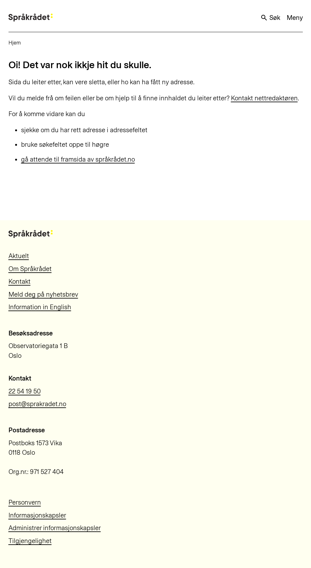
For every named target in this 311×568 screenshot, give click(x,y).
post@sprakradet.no (37, 404)
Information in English (40, 307)
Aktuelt (19, 256)
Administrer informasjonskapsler (55, 528)
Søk (270, 17)
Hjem (15, 42)
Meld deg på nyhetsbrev (43, 294)
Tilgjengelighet (30, 541)
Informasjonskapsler (37, 515)
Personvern (25, 502)
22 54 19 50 (25, 391)
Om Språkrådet (30, 269)
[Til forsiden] (31, 17)
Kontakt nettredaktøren (264, 98)
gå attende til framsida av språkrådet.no (78, 159)
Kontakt (20, 281)
